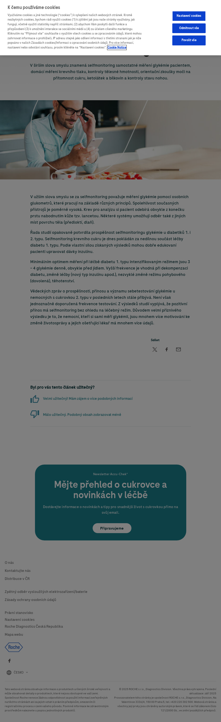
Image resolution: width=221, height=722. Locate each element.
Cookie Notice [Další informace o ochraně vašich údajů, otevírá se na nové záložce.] (117, 47)
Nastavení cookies (189, 16)
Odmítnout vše (189, 28)
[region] (110, 27)
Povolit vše (189, 40)
